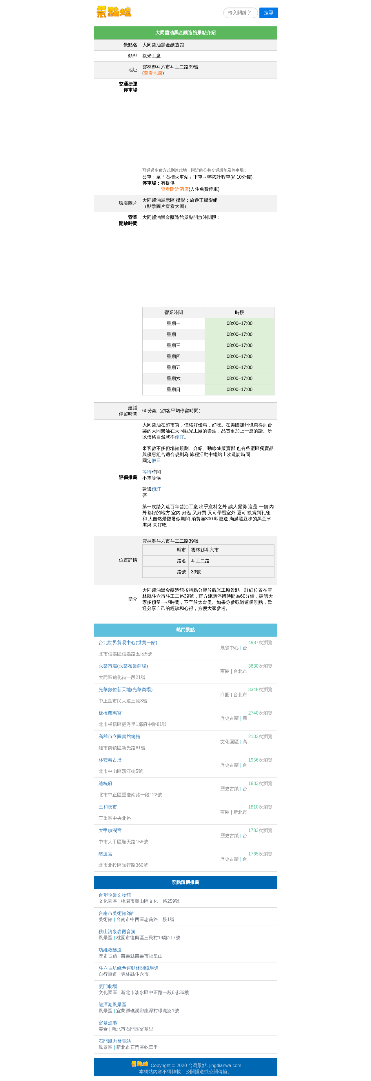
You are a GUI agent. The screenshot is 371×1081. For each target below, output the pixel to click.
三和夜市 (108, 806)
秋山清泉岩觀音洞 (117, 931)
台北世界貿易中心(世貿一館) (128, 642)
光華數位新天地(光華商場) (126, 689)
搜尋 (268, 12)
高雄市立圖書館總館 (119, 736)
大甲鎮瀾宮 (110, 830)
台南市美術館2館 (116, 913)
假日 (156, 460)
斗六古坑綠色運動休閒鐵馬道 (129, 968)
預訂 (156, 489)
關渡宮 (105, 853)
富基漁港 (108, 1022)
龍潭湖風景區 (112, 1004)
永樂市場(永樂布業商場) (123, 666)
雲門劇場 (108, 986)
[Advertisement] (208, 121)
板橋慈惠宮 (110, 713)
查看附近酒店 (175, 189)
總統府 (105, 783)
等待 (147, 471)
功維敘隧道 (110, 949)
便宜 (179, 437)
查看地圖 (153, 72)
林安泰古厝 (110, 759)
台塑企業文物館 (115, 895)
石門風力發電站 (115, 1041)
